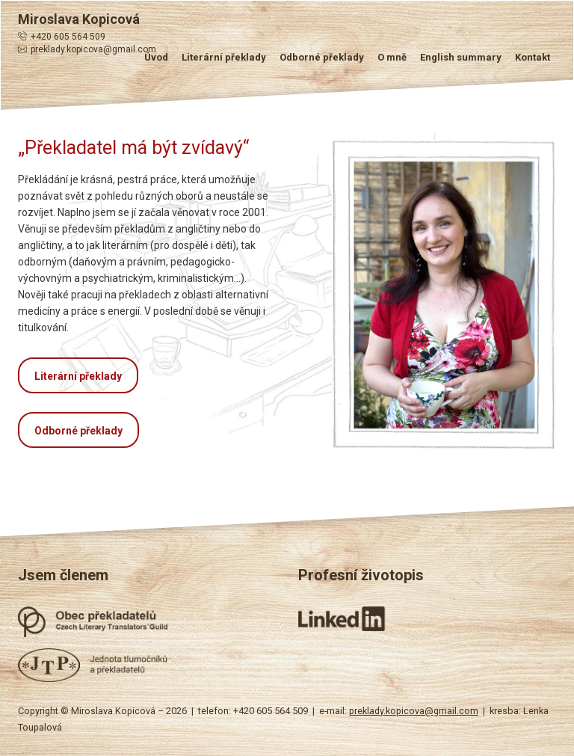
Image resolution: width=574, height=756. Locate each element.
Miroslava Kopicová (79, 19)
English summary (461, 57)
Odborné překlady (322, 57)
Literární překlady (224, 57)
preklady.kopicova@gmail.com (93, 49)
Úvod (156, 57)
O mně (392, 57)
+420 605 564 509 (68, 36)
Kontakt (532, 57)
